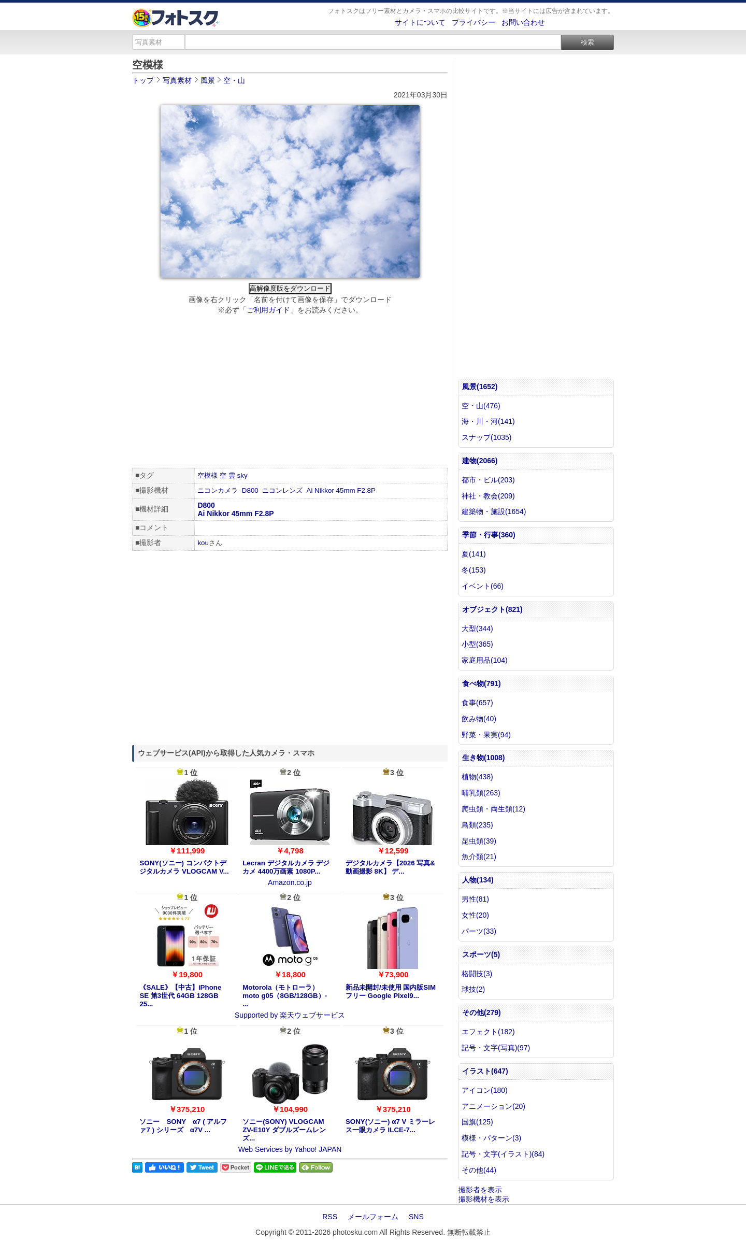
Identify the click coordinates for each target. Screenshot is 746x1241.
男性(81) (475, 899)
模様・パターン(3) (491, 1138)
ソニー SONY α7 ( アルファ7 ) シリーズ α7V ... (183, 1126)
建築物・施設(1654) (494, 511)
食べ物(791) (481, 683)
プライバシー (473, 22)
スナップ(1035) (486, 437)
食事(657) (477, 702)
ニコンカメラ (217, 490)
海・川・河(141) (488, 421)
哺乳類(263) (481, 793)
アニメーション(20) (493, 1106)
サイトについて (420, 22)
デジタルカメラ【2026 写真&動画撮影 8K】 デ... (390, 867)
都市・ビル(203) (488, 480)
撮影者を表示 (480, 1190)
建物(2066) (479, 461)
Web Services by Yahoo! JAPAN (290, 1149)
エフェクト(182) (488, 1032)
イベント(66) (483, 586)
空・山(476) (481, 406)
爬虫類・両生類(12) (493, 809)
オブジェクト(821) (492, 609)
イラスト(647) (485, 1071)
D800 (250, 490)
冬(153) (474, 570)
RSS (329, 1217)
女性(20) (475, 915)
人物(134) (478, 880)
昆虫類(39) (479, 841)
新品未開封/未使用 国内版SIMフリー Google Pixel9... (391, 991)
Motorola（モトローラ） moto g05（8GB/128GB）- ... (284, 995)
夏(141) (474, 554)
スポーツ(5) (481, 954)
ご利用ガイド (268, 310)
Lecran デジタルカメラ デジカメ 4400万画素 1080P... (285, 867)
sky (242, 475)
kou (203, 543)
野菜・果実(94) (486, 735)
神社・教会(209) (488, 496)
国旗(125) (477, 1122)
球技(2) (473, 989)
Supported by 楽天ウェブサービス (290, 1015)
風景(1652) (479, 386)
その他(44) (479, 1170)
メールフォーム (373, 1217)
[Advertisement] (290, 392)
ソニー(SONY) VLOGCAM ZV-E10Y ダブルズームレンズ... (284, 1130)
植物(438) (477, 777)
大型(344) (477, 628)
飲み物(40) (479, 719)
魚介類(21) (479, 856)
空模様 (207, 475)
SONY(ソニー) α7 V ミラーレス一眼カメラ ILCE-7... (390, 1126)
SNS (416, 1217)
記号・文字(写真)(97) (496, 1048)
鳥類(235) (477, 825)
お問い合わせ (523, 22)
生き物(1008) (483, 757)
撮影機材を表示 (483, 1199)
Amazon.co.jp (290, 882)
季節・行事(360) (488, 535)
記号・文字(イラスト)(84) (503, 1154)
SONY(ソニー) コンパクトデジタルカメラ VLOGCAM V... (183, 867)
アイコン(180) (485, 1090)
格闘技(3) (477, 973)
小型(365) (477, 644)
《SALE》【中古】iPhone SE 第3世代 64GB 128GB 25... (180, 995)
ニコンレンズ (282, 490)
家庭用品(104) (485, 660)
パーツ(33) (479, 931)
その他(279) (481, 1012)
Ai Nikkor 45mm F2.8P (341, 490)
